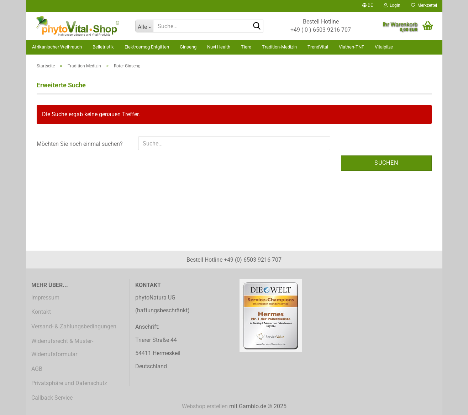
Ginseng (188, 47)
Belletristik (103, 47)
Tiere (246, 47)
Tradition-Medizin (279, 47)
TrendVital (317, 47)
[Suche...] (144, 26)
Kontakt (41, 311)
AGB (36, 368)
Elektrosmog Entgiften (147, 47)
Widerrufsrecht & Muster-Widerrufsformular (62, 348)
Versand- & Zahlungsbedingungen (73, 326)
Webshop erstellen (205, 406)
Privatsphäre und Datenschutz (69, 383)
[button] (367, 6)
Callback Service (52, 397)
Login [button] (392, 5)
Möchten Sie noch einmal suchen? (80, 143)
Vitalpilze (384, 47)
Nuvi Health (218, 47)
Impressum (45, 297)
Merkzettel (424, 5)
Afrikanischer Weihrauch (57, 47)
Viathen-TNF (351, 47)
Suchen (386, 162)
